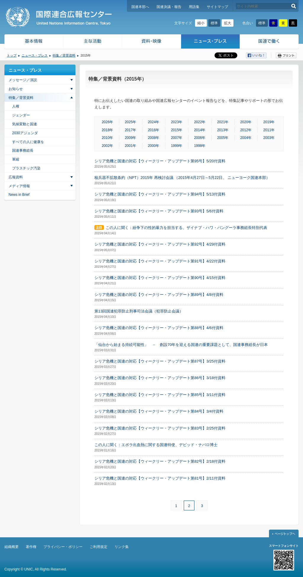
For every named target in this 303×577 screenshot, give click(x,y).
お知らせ (16, 89)
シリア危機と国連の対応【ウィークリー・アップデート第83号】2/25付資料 (159, 428)
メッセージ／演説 (23, 80)
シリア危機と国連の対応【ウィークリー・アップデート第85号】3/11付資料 (159, 394)
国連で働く (269, 42)
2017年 (130, 130)
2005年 (223, 138)
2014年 (200, 130)
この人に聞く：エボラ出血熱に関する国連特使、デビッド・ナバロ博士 (155, 445)
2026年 (107, 122)
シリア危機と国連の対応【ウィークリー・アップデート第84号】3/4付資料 (158, 411)
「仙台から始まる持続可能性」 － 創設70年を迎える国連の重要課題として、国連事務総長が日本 (181, 344)
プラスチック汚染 (26, 168)
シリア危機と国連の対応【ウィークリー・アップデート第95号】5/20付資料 (159, 161)
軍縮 (15, 159)
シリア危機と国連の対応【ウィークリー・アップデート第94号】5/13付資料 (159, 194)
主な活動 (92, 42)
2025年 (130, 122)
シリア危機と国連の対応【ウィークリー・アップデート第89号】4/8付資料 (158, 294)
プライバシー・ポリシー (63, 547)
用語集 (194, 7)
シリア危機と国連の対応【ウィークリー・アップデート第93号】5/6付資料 (158, 211)
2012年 (246, 130)
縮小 (200, 23)
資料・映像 (151, 42)
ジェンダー (21, 115)
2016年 (153, 130)
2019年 (269, 122)
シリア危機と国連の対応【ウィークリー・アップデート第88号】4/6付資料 (158, 328)
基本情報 (33, 42)
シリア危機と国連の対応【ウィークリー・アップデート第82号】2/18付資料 (159, 461)
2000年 (153, 146)
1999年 (177, 146)
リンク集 (122, 547)
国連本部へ (140, 7)
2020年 (246, 122)
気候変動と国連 (24, 124)
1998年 (200, 146)
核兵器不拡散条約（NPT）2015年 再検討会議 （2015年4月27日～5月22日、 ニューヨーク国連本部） (182, 177)
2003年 (269, 138)
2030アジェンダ (25, 133)
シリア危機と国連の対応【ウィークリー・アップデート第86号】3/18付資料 (159, 378)
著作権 (31, 547)
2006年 (200, 138)
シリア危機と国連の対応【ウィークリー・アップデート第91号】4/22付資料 (159, 261)
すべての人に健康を (28, 142)
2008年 (153, 138)
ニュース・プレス (210, 42)
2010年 (107, 138)
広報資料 (16, 177)
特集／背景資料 (64, 55)
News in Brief (19, 195)
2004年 (246, 138)
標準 (214, 23)
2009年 (130, 138)
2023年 (177, 122)
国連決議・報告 (169, 7)
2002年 (107, 146)
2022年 (200, 122)
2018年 (107, 130)
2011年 (269, 130)
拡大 (227, 23)
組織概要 (11, 547)
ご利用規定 (98, 547)
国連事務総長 (22, 150)
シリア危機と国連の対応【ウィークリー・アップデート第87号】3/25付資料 (159, 361)
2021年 (223, 122)
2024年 (153, 122)
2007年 (177, 138)
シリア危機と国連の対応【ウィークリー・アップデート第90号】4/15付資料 (159, 277)
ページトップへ (284, 533)
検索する (294, 6)
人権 (15, 106)
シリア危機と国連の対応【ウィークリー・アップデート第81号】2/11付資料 (159, 478)
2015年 (177, 130)
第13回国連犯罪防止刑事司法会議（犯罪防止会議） (138, 311)
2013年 (223, 130)
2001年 (130, 146)
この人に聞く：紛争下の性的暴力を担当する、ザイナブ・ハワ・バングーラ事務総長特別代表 (186, 227)
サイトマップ (217, 7)
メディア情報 (19, 186)
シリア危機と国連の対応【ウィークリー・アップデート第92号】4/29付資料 (159, 244)
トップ (12, 55)
